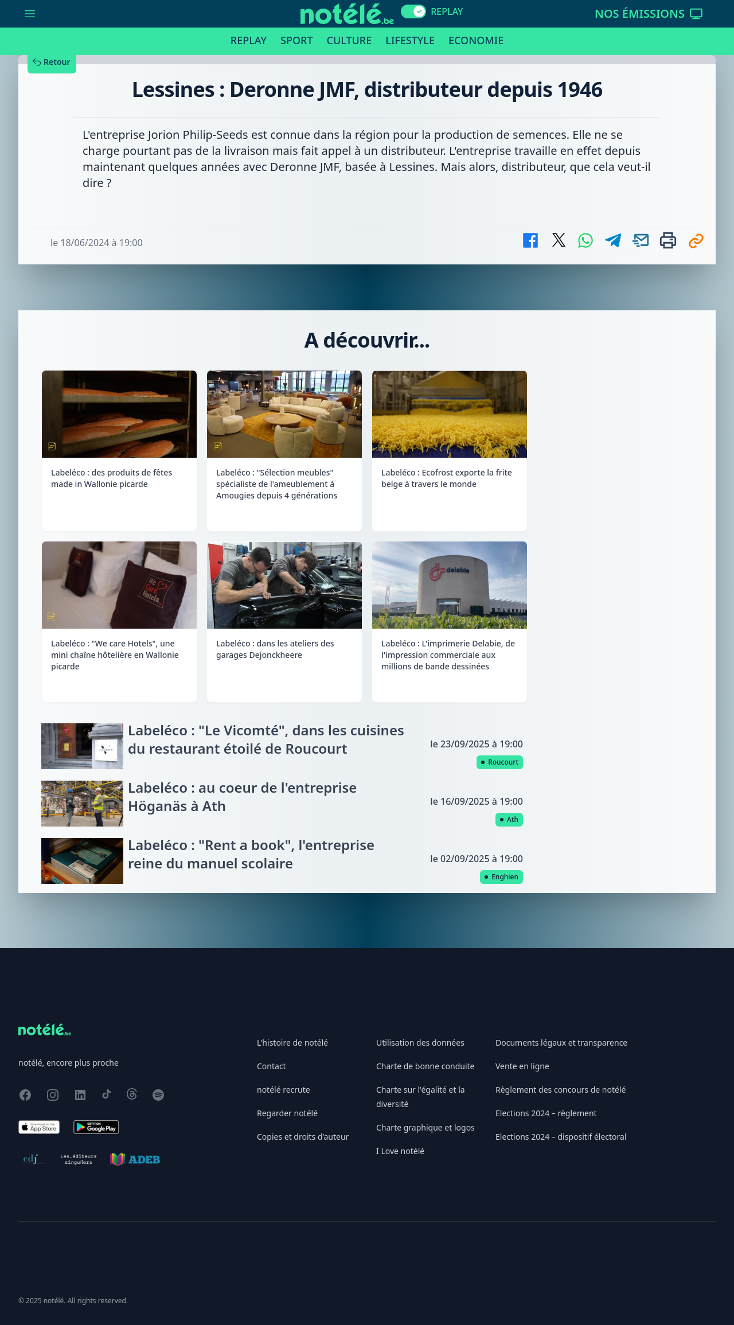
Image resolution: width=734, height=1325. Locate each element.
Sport (296, 40)
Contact (271, 1066)
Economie (475, 40)
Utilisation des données (420, 1042)
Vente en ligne (522, 1066)
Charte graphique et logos (425, 1127)
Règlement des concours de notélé (560, 1089)
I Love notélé (400, 1150)
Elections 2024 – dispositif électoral (561, 1136)
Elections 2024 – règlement (546, 1113)
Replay (249, 40)
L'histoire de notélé (292, 1042)
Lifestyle (410, 40)
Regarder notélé (287, 1113)
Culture (349, 40)
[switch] (413, 11)
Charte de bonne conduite (425, 1066)
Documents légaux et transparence (561, 1042)
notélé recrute (283, 1089)
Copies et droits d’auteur (303, 1136)
